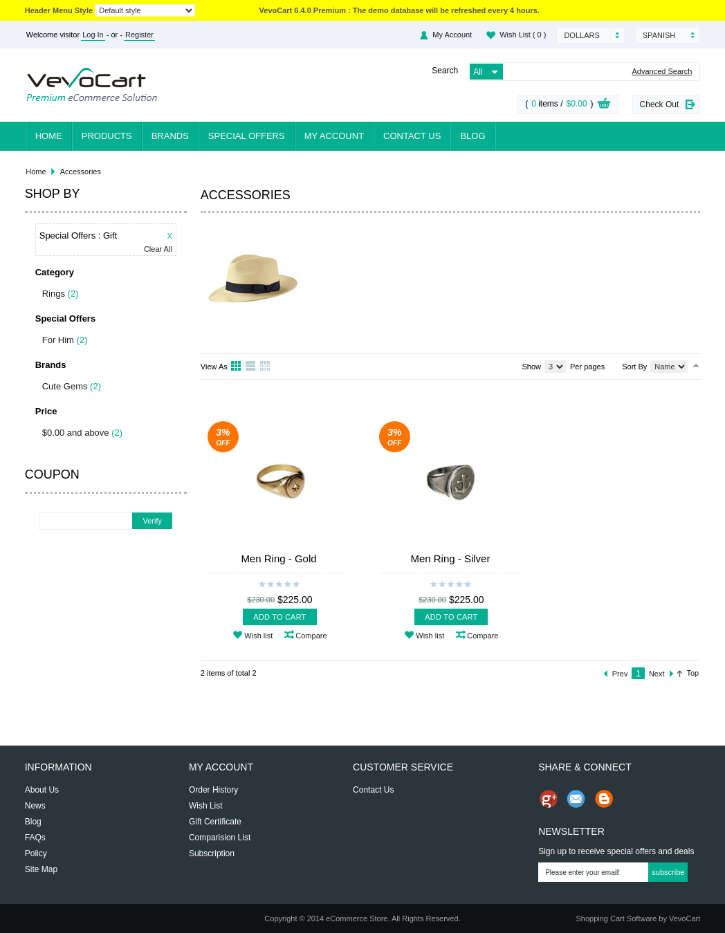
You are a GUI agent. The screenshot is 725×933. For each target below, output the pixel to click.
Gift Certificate (215, 821)
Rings (53, 293)
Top (693, 673)
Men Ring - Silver (450, 558)
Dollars (581, 35)
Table (265, 366)
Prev (620, 673)
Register (139, 34)
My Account (452, 34)
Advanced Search (662, 71)
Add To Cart (279, 617)
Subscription (212, 853)
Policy (36, 853)
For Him (58, 340)
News (35, 806)
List (251, 366)
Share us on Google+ (548, 798)
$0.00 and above (75, 432)
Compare (311, 635)
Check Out (659, 104)
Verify (152, 521)
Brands (170, 136)
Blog (472, 136)
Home (48, 136)
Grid (236, 366)
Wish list (258, 635)
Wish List (522, 34)
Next (657, 673)
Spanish (659, 35)
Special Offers (246, 136)
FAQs (35, 837)
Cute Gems (65, 386)
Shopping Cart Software (616, 918)
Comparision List (219, 837)
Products (107, 136)
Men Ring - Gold (278, 558)
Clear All (158, 249)
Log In (93, 34)
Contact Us (412, 136)
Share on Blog (604, 798)
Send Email (576, 798)
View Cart (604, 105)
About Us (42, 790)
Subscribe (668, 872)
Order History (213, 790)
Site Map (41, 869)
